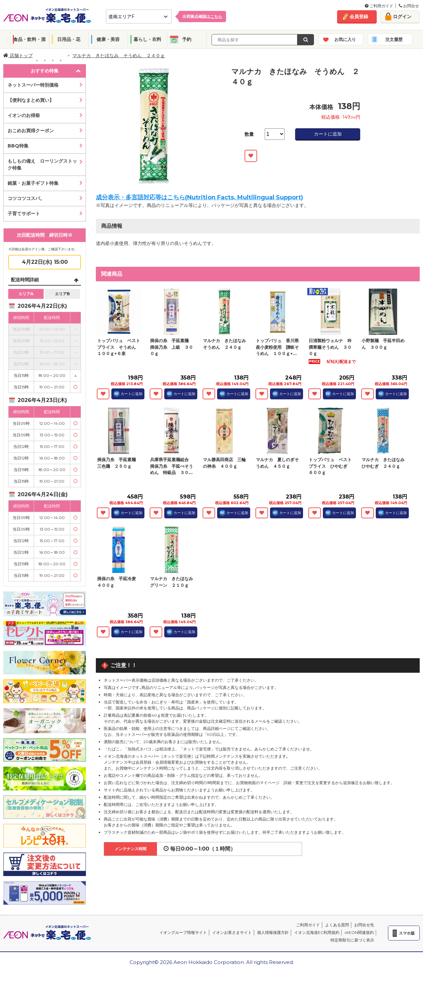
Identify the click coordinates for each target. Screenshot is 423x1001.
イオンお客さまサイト (232, 932)
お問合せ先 (364, 924)
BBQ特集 (18, 146)
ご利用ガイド (379, 5)
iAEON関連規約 (359, 932)
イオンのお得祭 (24, 115)
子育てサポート (24, 214)
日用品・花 (68, 39)
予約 (186, 39)
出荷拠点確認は (202, 16)
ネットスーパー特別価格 (33, 85)
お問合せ (409, 5)
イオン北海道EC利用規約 (316, 932)
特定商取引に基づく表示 (352, 940)
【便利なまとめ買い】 (31, 100)
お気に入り (345, 39)
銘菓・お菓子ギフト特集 (33, 183)
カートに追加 (328, 134)
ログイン (402, 17)
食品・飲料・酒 (29, 39)
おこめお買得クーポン (31, 131)
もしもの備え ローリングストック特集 (42, 164)
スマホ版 (407, 933)
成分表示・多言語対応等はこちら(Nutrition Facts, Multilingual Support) (199, 197)
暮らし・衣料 (147, 39)
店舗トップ (18, 56)
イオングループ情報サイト (183, 932)
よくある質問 (337, 924)
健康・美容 (108, 39)
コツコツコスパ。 (26, 198)
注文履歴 (394, 39)
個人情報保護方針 (273, 932)
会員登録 (359, 17)
